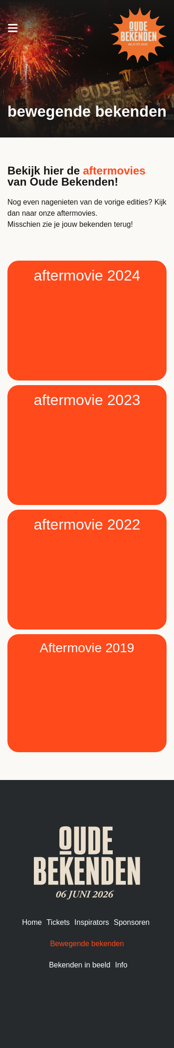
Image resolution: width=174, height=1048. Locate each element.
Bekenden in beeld (79, 965)
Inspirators (91, 922)
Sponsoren (131, 922)
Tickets (58, 922)
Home (32, 922)
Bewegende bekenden (87, 944)
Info (121, 965)
